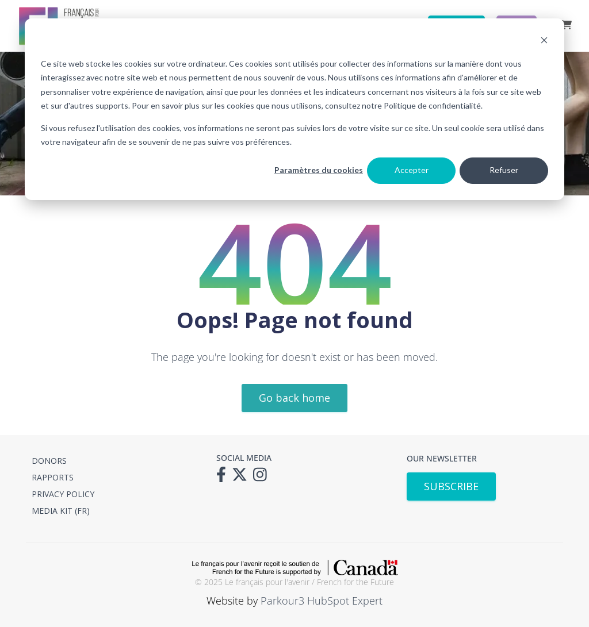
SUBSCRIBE (451, 486)
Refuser (503, 170)
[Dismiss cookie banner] (544, 41)
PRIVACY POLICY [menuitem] (63, 493)
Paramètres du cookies (318, 170)
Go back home (294, 398)
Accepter (412, 170)
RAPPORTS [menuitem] (53, 477)
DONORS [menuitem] (49, 460)
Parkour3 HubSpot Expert (322, 600)
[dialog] (294, 109)
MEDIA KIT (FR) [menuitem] (61, 510)
